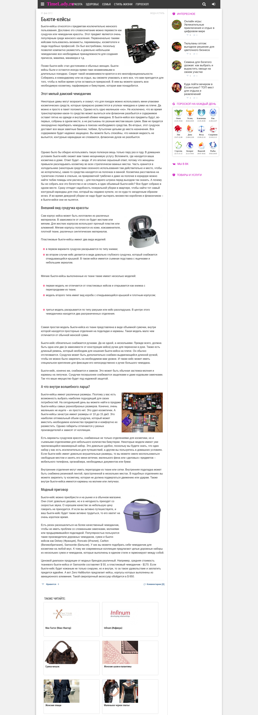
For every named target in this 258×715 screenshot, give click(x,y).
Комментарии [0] (154, 584)
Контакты (117, 705)
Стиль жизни (132, 4)
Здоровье (101, 4)
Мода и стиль (157, 13)
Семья (115, 4)
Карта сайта (142, 705)
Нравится (50, 584)
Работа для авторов (145, 701)
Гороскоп (151, 4)
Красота (85, 4)
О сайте (115, 701)
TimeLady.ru (61, 4)
